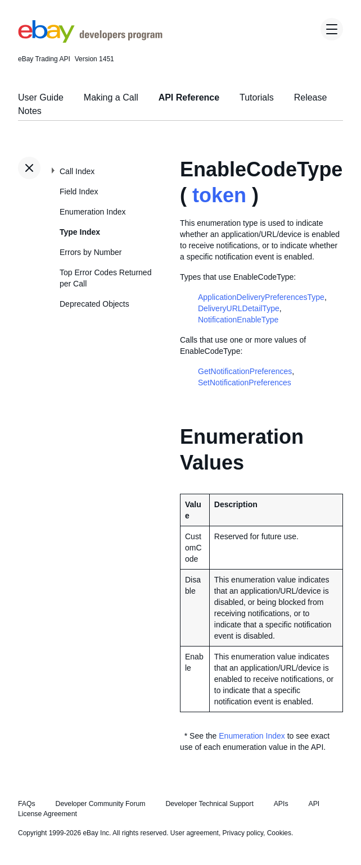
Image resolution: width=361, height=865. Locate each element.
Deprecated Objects (94, 303)
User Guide (41, 97)
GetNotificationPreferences (245, 371)
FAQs (26, 804)
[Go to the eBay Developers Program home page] (90, 39)
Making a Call (111, 97)
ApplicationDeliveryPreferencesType (261, 297)
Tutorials (257, 97)
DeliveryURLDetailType (238, 308)
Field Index (79, 191)
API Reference (189, 97)
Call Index (77, 171)
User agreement (194, 833)
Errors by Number (90, 252)
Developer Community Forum (101, 804)
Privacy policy (243, 833)
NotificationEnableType (238, 319)
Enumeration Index (93, 211)
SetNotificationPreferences (244, 382)
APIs (281, 804)
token (219, 195)
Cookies (279, 833)
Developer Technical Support (209, 804)
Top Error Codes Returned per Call (105, 278)
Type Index (80, 231)
